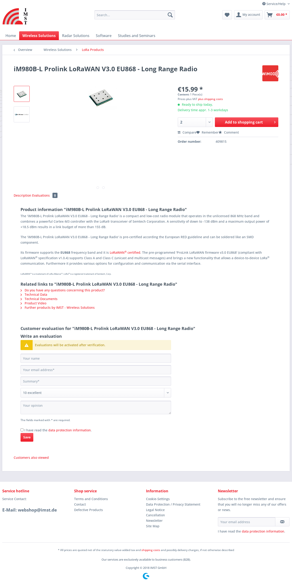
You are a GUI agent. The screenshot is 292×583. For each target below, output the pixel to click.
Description (22, 195)
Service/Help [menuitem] (274, 4)
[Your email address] (96, 369)
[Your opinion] (96, 407)
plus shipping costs (210, 99)
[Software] (104, 35)
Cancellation (155, 515)
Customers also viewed (31, 457)
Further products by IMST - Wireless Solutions (58, 307)
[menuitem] (134, 17)
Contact (80, 504)
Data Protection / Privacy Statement (173, 504)
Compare (187, 132)
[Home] (10, 35)
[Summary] (96, 381)
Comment (229, 132)
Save (27, 437)
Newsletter (154, 520)
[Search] (170, 14)
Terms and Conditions (91, 499)
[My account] (248, 14)
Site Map (152, 526)
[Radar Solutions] (76, 35)
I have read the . (58, 430)
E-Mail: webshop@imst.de (29, 510)
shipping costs (150, 550)
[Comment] (96, 393)
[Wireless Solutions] (39, 35)
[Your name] (96, 358)
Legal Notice (155, 510)
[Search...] (134, 14)
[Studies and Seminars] (137, 35)
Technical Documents (39, 299)
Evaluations (44, 195)
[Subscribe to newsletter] (282, 521)
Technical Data (34, 294)
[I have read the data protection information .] (22, 429)
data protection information (69, 430)
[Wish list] (227, 14)
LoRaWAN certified (125, 252)
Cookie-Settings (158, 499)
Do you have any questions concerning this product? (63, 290)
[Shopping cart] (277, 14)
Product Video (33, 303)
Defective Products (88, 510)
